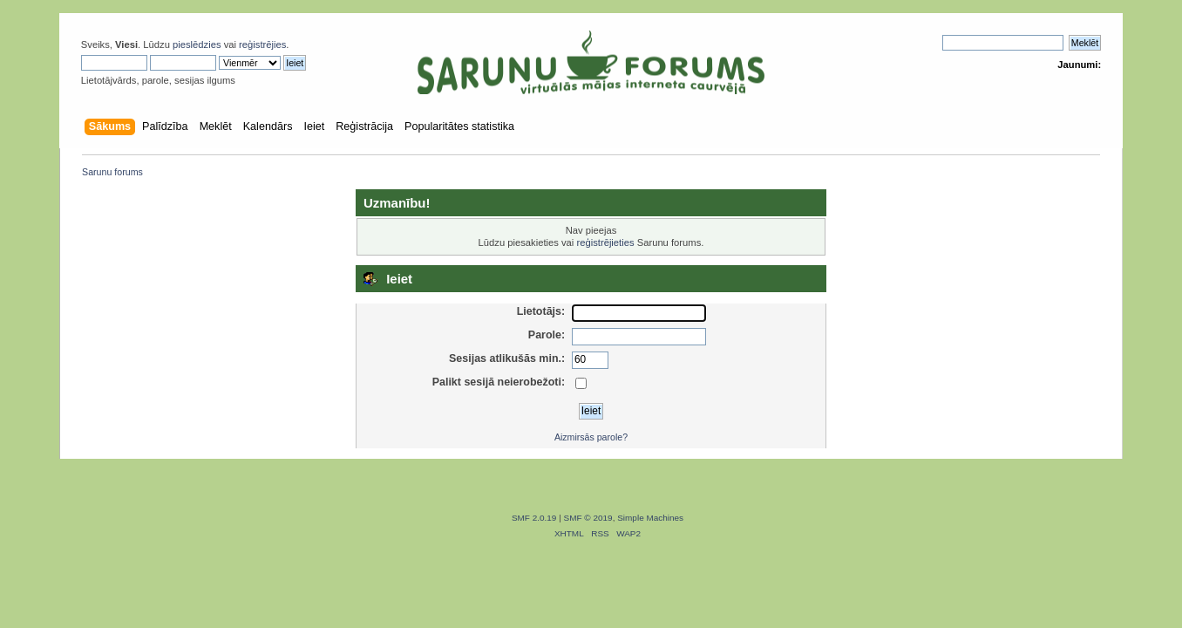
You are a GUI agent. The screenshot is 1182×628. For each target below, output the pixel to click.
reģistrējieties (605, 242)
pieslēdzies (197, 44)
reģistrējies (262, 44)
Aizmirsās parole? (591, 437)
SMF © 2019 (588, 517)
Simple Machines (650, 517)
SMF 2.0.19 (534, 517)
